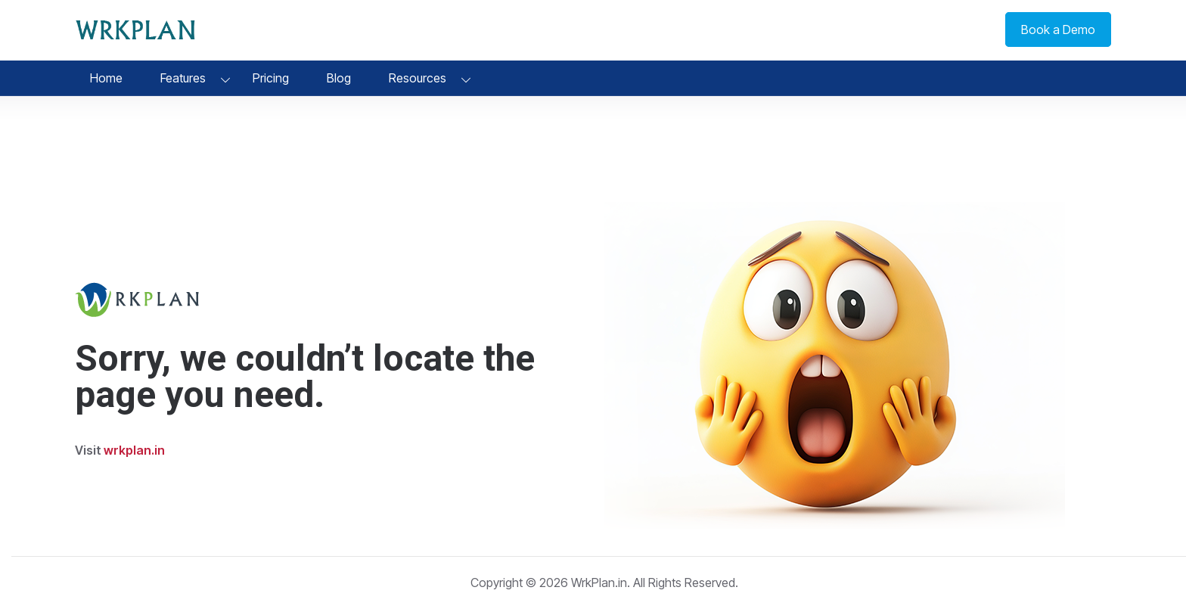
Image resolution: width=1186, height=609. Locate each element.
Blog (339, 77)
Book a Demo (1058, 29)
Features (183, 77)
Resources (417, 77)
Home (106, 77)
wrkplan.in (134, 450)
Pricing (271, 77)
